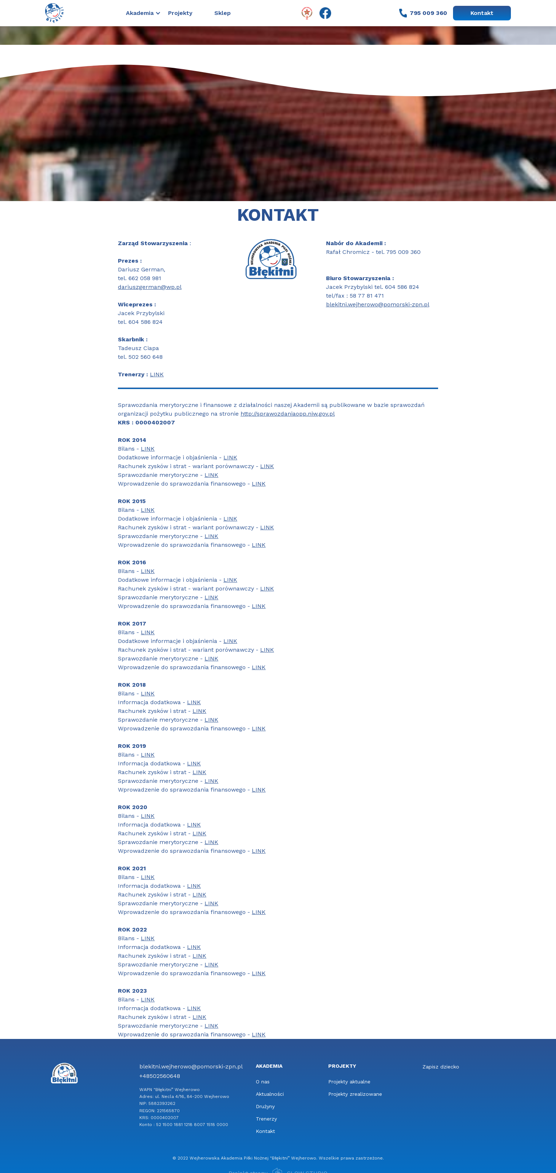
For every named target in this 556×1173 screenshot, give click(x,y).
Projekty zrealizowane (355, 1094)
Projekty (180, 12)
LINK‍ (148, 448)
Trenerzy (266, 1119)
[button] (147, 13)
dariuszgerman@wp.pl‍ (150, 286)
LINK (157, 374)
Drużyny (265, 1106)
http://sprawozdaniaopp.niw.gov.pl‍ (288, 413)
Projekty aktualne (349, 1081)
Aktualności (270, 1094)
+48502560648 (159, 1075)
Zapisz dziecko (440, 1067)
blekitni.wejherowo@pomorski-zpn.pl (377, 304)
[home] (54, 13)
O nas (263, 1081)
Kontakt (481, 12)
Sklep (222, 12)
